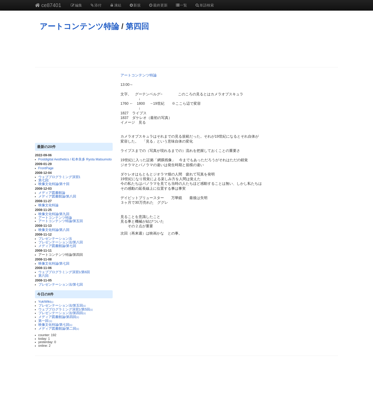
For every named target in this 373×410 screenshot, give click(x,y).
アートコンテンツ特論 (79, 26)
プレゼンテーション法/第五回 (62, 305)
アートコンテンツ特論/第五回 (60, 221)
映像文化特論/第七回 (54, 263)
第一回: (45, 321)
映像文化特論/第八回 (54, 230)
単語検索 (204, 5)
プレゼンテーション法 (55, 239)
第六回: (43, 276)
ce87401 (48, 5)
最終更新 (158, 5)
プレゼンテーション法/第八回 (60, 242)
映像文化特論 (48, 205)
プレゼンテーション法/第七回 (60, 284)
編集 (76, 5)
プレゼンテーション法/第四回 (62, 313)
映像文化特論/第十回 (54, 184)
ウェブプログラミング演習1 (59, 177)
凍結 (115, 5)
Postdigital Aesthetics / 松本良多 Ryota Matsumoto (75, 159)
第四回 (137, 26)
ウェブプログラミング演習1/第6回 (64, 272)
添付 (96, 5)
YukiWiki (45, 301)
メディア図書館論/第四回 (58, 317)
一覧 (181, 5)
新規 (135, 5)
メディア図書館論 (51, 193)
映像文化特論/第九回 (54, 214)
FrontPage (46, 168)
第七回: (43, 180)
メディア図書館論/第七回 (57, 246)
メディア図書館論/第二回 (58, 328)
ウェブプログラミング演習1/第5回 (65, 309)
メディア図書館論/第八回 (57, 196)
